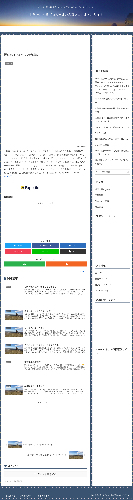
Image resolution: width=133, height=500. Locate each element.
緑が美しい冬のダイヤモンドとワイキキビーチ (112, 162)
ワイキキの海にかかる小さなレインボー (112, 101)
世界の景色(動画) (102, 189)
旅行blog (99, 207)
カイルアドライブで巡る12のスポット (112, 127)
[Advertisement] (45, 42)
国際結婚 (8, 197)
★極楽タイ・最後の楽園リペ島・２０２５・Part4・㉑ (112, 120)
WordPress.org (101, 291)
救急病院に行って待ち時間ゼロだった (112, 139)
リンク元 (8, 176)
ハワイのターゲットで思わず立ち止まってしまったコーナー (112, 152)
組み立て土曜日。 (103, 145)
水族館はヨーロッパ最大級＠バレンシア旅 (112, 110)
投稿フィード (101, 279)
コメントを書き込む (45, 475)
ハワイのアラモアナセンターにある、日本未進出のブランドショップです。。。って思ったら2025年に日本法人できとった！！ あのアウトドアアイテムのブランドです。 (112, 86)
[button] (128, 172)
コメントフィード (103, 285)
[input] (112, 172)
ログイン (99, 273)
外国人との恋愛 (102, 201)
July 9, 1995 (100, 133)
